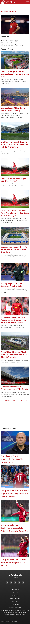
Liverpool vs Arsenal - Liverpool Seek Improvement (14, 179)
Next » (24, 400)
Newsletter (15, 589)
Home (3, 6)
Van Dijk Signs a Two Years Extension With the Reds (12, 284)
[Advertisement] (15, 414)
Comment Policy (15, 607)
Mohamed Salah (10, 6)
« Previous (7, 400)
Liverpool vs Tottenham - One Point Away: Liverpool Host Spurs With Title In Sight (15, 213)
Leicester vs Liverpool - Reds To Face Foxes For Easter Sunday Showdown (14, 249)
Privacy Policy (15, 601)
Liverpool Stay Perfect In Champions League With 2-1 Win (14, 387)
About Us (15, 595)
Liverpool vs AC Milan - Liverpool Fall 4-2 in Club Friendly (14, 109)
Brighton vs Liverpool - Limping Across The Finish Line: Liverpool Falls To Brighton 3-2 (14, 144)
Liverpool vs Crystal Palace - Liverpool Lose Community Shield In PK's (15, 74)
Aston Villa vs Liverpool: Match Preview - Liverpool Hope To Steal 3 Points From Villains (15, 354)
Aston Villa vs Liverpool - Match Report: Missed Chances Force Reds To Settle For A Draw (14, 320)
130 (21, 400)
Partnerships (15, 598)
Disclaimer (15, 604)
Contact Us (15, 592)
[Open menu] (27, 2)
